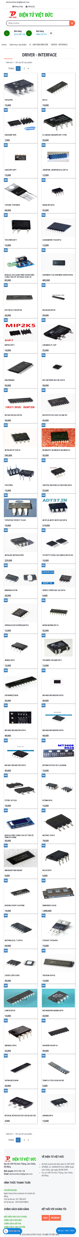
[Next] (28, 68)
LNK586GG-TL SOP (49, 345)
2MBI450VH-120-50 (49, 905)
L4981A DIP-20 (10, 1010)
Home (4, 44)
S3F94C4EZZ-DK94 (11, 1080)
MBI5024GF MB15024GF (13, 870)
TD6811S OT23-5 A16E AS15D (53, 1080)
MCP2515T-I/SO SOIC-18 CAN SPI (54, 415)
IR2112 (44, 100)
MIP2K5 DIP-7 (9, 345)
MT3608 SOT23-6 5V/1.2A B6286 (54, 765)
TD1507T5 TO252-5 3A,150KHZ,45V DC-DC (57, 555)
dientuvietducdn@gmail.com (18, 1174)
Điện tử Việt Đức (52, 1234)
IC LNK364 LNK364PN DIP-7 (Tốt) (54, 135)
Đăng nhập (18, 6)
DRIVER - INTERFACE (59, 44)
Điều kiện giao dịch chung (15, 1217)
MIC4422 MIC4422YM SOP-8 (15, 730)
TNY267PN (9, 100)
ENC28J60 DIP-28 (48, 310)
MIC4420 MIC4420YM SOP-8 (52, 730)
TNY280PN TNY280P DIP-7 (52, 660)
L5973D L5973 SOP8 (12, 975)
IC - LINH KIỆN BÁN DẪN (39, 44)
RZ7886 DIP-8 (47, 800)
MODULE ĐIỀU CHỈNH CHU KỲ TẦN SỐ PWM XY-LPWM (19, 836)
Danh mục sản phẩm (18, 44)
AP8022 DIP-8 (9, 660)
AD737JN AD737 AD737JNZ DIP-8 (54, 520)
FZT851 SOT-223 (11, 800)
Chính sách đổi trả (12, 1223)
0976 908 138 (14, 1171)
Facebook (55, 1218)
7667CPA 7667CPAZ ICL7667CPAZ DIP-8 (56, 485)
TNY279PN (9, 485)
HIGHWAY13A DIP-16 (49, 1045)
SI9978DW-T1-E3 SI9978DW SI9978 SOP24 (57, 275)
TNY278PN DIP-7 (11, 240)
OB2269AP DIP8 (10, 135)
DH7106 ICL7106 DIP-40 (13, 310)
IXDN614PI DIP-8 (48, 205)
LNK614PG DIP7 (10, 170)
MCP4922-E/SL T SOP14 (13, 940)
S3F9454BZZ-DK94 (11, 695)
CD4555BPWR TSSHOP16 (51, 240)
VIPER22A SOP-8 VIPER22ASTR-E (17, 625)
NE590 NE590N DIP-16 (50, 625)
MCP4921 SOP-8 (48, 835)
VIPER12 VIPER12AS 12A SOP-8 (53, 590)
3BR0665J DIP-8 (10, 1045)
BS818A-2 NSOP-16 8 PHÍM (14, 905)
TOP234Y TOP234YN (50, 940)
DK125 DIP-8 (46, 870)
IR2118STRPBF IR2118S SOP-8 (53, 380)
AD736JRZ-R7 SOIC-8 (12, 450)
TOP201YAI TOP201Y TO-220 (15, 520)
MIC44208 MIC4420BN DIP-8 (52, 1010)
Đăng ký (30, 6)
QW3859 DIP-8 (47, 1116)
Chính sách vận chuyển (14, 1227)
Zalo (45, 1218)
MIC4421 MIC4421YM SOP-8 (15, 765)
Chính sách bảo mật (13, 1220)
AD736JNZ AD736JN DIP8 (14, 555)
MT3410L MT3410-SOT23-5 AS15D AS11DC (20, 1116)
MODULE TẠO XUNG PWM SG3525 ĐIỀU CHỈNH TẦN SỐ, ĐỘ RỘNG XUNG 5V (19, 276)
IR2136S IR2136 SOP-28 (13, 415)
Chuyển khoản (10, 1190)
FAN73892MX (9, 380)
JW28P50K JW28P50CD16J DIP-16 (55, 170)
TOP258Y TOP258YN (12, 205)
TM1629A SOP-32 (48, 975)
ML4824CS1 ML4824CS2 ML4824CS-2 (56, 450)
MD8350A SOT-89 (11, 590)
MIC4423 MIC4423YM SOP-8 (52, 695)
